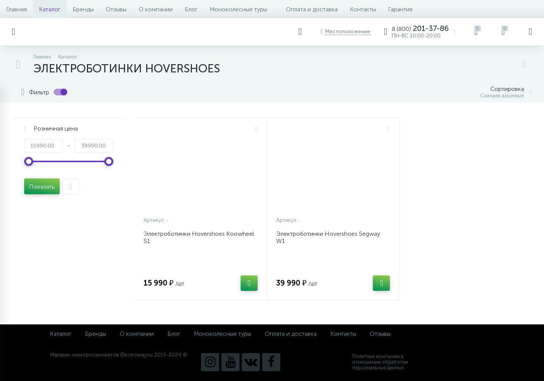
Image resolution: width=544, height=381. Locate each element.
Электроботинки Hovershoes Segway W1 (328, 237)
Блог (191, 9)
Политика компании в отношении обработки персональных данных (380, 361)
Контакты (363, 9)
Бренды (83, 9)
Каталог (49, 9)
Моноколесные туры (242, 9)
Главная (16, 9)
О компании (156, 9)
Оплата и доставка (312, 9)
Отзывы (116, 9)
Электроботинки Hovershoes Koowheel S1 (199, 237)
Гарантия (400, 9)
